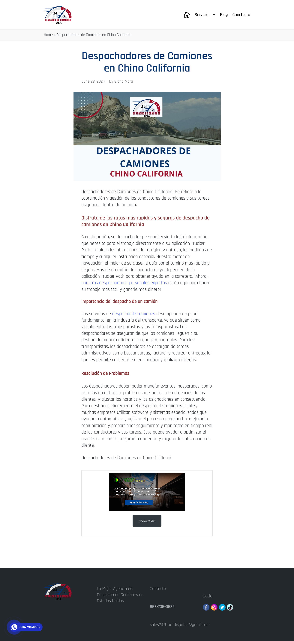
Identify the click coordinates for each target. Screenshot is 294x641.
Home (48, 34)
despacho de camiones (133, 314)
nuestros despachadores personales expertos (124, 283)
